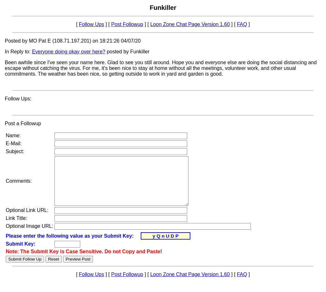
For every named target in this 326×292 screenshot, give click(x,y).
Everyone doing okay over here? (68, 51)
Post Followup (127, 24)
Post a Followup (23, 123)
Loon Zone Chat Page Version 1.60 (190, 24)
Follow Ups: (18, 98)
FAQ (242, 24)
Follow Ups (91, 24)
